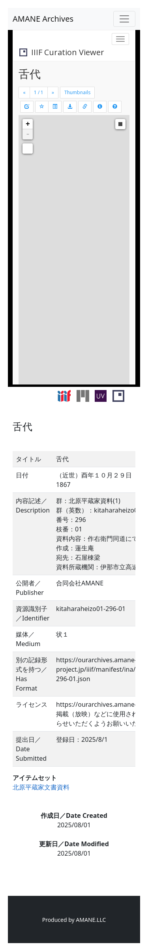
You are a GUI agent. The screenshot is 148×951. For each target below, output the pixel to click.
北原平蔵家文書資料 (41, 787)
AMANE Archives (43, 18)
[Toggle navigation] (124, 19)
